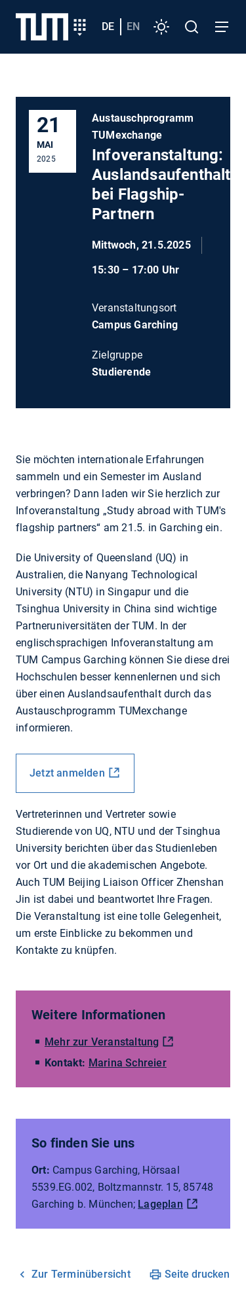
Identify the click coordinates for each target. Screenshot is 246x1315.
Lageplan (160, 1204)
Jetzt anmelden (67, 773)
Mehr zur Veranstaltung (102, 1042)
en (133, 26)
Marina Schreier (128, 1063)
